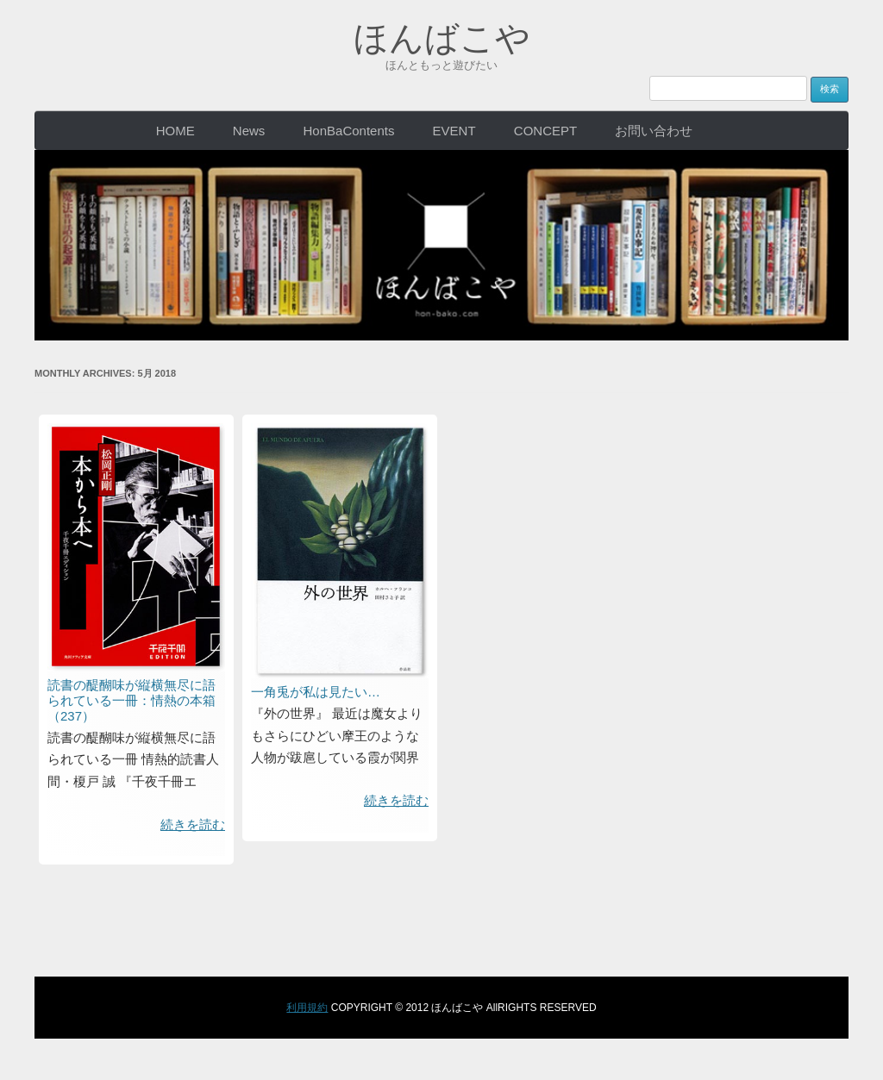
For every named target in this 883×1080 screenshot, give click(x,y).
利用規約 (307, 1008)
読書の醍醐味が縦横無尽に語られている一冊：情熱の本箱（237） (131, 700)
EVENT (454, 130)
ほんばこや (442, 38)
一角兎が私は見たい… (315, 691)
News (249, 130)
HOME (175, 130)
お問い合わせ (653, 130)
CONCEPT (545, 130)
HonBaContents (349, 130)
